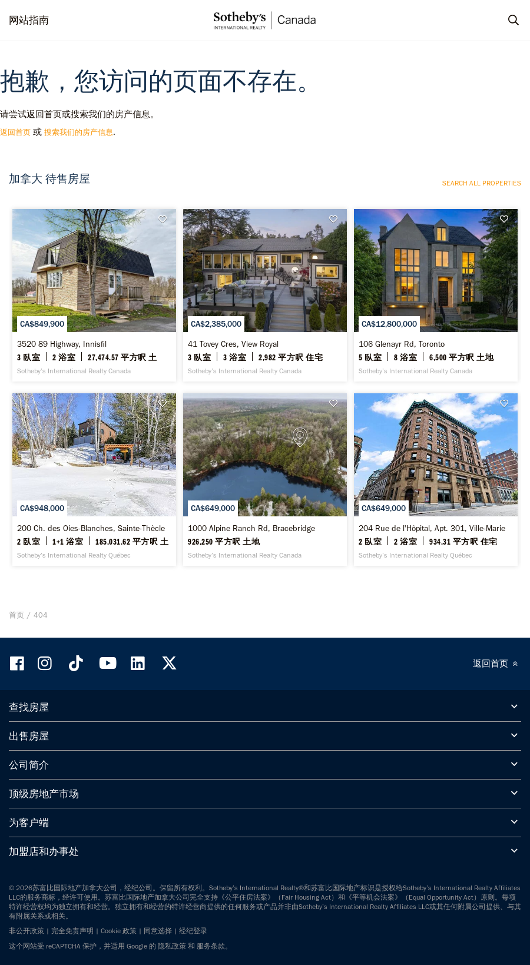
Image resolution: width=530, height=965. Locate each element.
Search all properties (481, 183)
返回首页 (15, 132)
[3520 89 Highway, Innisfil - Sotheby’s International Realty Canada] (94, 293)
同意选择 (158, 922)
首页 (16, 606)
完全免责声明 (72, 922)
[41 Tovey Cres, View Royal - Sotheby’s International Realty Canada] (265, 293)
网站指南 (29, 20)
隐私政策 (172, 938)
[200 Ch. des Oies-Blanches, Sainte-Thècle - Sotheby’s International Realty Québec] (94, 473)
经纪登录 (193, 922)
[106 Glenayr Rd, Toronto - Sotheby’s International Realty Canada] (436, 293)
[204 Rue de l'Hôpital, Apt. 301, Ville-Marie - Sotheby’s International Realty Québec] (436, 473)
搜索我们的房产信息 (78, 132)
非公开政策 (26, 922)
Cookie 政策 (119, 922)
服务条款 (211, 938)
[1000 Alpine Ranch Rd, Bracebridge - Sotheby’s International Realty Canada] (265, 473)
